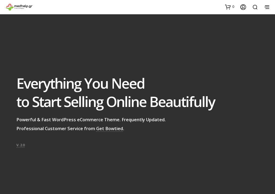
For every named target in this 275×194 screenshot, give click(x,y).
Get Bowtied (109, 127)
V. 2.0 (20, 143)
